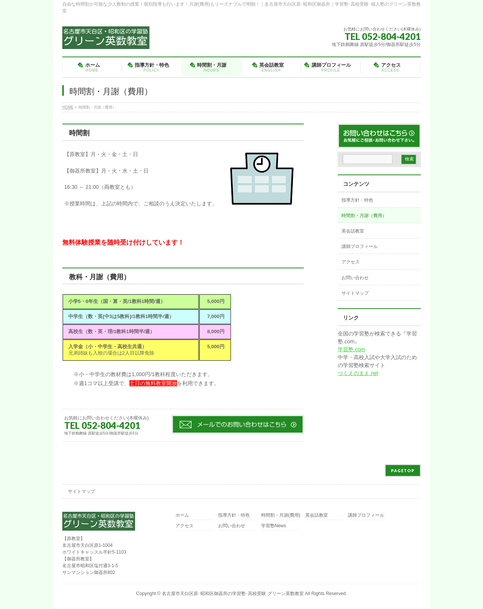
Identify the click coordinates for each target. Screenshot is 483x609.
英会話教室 (352, 231)
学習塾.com (351, 349)
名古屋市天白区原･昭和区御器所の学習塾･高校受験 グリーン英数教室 (232, 593)
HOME (68, 107)
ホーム (182, 515)
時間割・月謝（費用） (364, 215)
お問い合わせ (355, 277)
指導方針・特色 (357, 200)
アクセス (350, 262)
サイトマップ (355, 293)
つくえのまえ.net (358, 373)
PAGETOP (403, 470)
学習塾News (273, 525)
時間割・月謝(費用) (280, 515)
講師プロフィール (359, 246)
